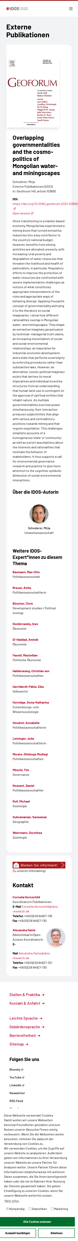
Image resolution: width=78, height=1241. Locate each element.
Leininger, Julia (23, 738)
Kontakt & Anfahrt (27, 1003)
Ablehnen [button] (56, 1233)
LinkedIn (16, 1085)
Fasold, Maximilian (25, 655)
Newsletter (17, 1093)
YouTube (16, 1077)
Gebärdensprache (26, 1026)
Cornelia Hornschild (26, 897)
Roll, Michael (21, 801)
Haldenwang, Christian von (31, 671)
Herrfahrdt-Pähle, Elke (28, 686)
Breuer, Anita (22, 587)
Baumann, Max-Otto (26, 572)
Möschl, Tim (21, 770)
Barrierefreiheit (24, 1035)
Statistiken (38, 1209)
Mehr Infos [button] (12, 1201)
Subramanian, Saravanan (30, 817)
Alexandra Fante (24, 930)
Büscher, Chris (23, 603)
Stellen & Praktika (26, 994)
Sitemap (18, 1044)
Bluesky (16, 1069)
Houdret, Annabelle (26, 723)
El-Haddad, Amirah (25, 639)
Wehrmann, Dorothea (27, 832)
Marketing (59, 1209)
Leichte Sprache (25, 1018)
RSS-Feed (16, 1101)
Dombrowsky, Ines (25, 624)
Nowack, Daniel (23, 785)
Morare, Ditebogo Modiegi (30, 754)
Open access (23, 213)
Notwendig (15, 1209)
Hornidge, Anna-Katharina (31, 702)
